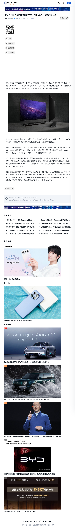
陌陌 (32, 18)
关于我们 (10, 53)
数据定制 (10, 48)
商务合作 (10, 43)
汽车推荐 (7, 325)
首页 (8, 39)
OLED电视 (63, 18)
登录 (69, 3)
